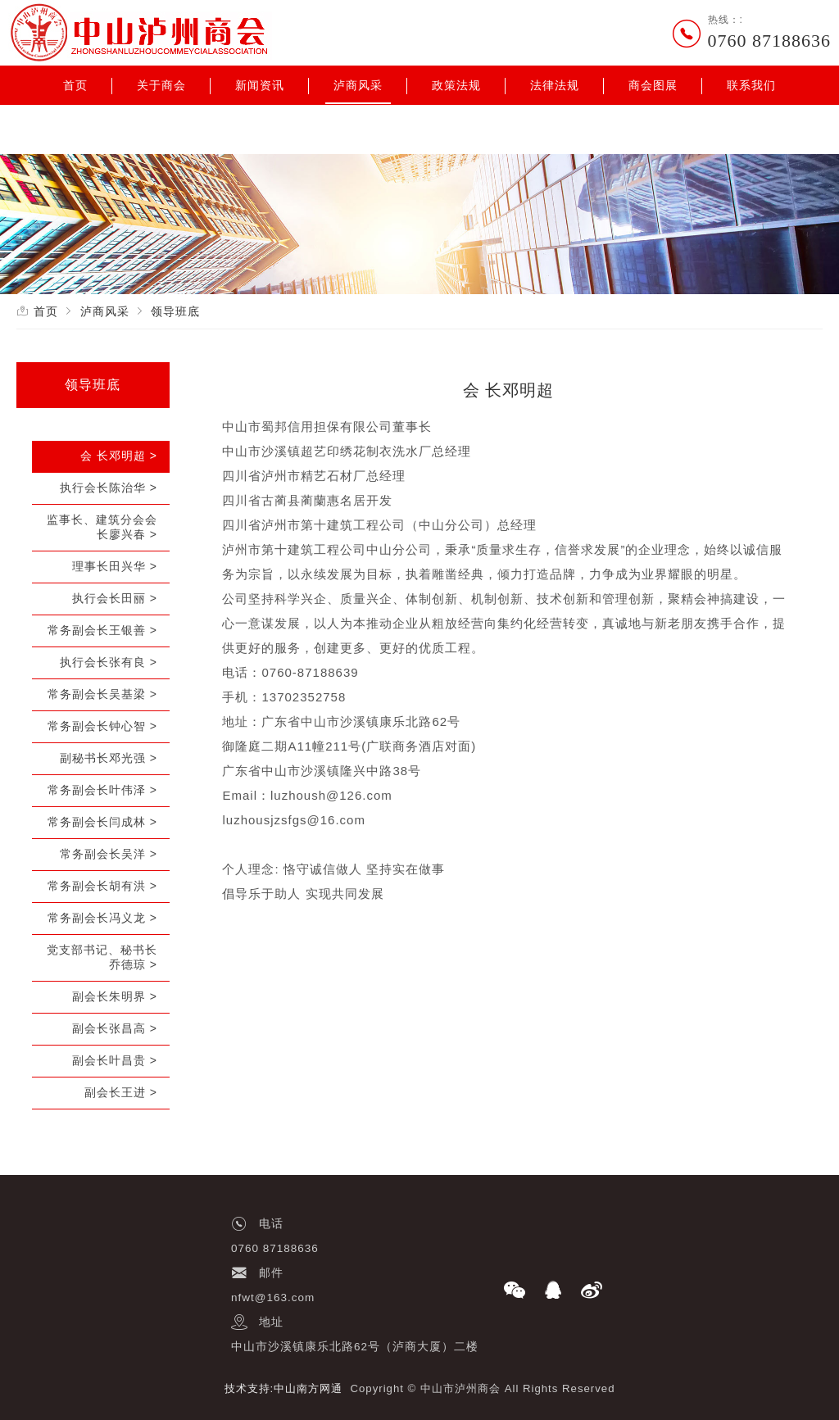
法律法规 (554, 85)
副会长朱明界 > (114, 996)
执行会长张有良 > (108, 662)
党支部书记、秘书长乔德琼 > (102, 957)
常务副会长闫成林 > (102, 821)
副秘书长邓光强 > (108, 757)
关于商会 (161, 85)
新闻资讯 (259, 85)
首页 (75, 85)
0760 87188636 (770, 40)
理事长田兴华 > (114, 566)
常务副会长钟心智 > (102, 726)
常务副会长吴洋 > (108, 853)
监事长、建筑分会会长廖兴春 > (102, 527)
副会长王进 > (120, 1092)
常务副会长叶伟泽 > (102, 789)
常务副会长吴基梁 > (102, 694)
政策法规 (456, 85)
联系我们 (751, 85)
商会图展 (653, 85)
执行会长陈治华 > (108, 487)
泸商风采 (358, 85)
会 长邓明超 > (118, 455)
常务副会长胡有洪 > (102, 885)
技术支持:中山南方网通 (283, 1388)
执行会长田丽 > (114, 598)
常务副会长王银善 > (102, 630)
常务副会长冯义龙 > (102, 917)
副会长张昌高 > (114, 1028)
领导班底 (175, 311)
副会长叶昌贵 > (114, 1060)
